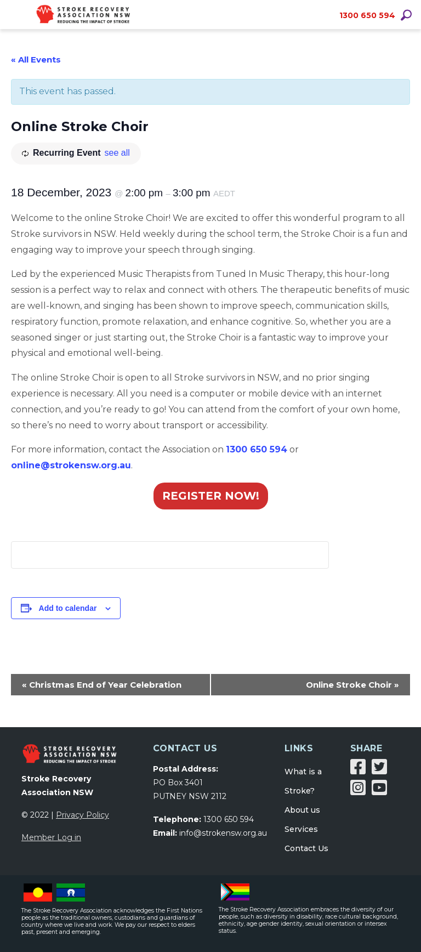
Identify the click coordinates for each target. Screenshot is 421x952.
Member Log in (51, 837)
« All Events (36, 59)
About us (302, 810)
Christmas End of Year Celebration (101, 684)
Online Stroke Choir (352, 684)
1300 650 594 (367, 15)
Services (301, 829)
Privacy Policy (82, 815)
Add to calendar (68, 608)
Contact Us (306, 848)
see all (117, 152)
